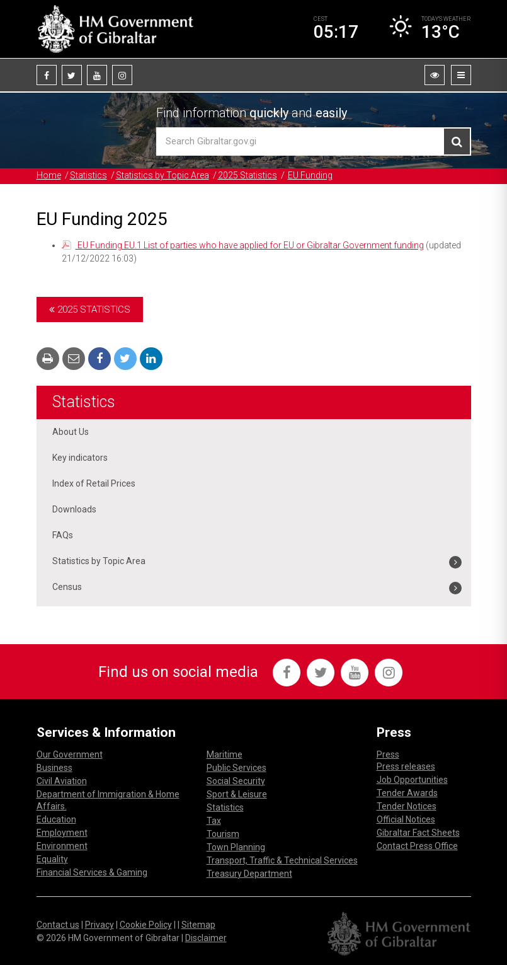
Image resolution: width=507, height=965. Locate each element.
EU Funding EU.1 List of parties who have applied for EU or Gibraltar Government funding (250, 245)
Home (49, 175)
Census (67, 587)
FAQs (62, 535)
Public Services (236, 768)
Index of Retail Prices (93, 483)
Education (56, 819)
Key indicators (80, 458)
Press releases (406, 766)
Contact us (58, 925)
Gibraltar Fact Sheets (418, 833)
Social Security (236, 781)
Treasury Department (249, 874)
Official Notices (406, 819)
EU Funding (310, 175)
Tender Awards (407, 793)
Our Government (70, 754)
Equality (52, 859)
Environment (62, 846)
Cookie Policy (146, 925)
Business (54, 768)
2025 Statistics (247, 175)
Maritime (224, 754)
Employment (62, 833)
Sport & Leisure (237, 794)
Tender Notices (406, 806)
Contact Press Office (417, 846)
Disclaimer (206, 938)
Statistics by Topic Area (162, 175)
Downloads (74, 509)
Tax (214, 821)
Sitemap (198, 925)
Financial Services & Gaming (92, 872)
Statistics (88, 175)
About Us (70, 432)
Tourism (223, 834)
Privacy (99, 925)
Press (388, 754)
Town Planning (236, 847)
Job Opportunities (412, 780)
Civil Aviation (62, 781)
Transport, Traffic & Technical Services (282, 860)
